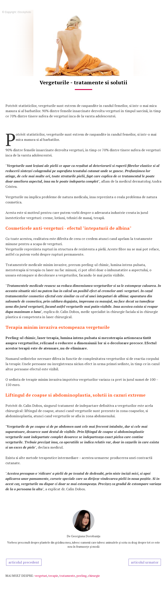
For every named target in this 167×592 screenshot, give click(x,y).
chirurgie (94, 576)
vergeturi (41, 576)
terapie (53, 576)
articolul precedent (23, 562)
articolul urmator (145, 562)
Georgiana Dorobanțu (85, 536)
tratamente (67, 576)
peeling (81, 576)
